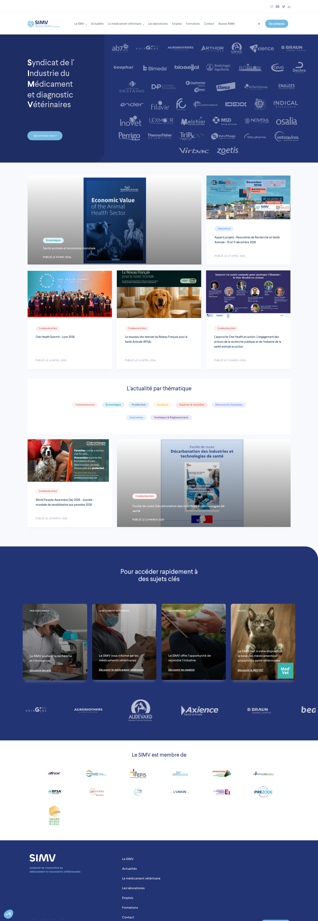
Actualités (97, 23)
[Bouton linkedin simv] (289, 7)
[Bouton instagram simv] (272, 7)
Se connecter (276, 23)
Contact (209, 23)
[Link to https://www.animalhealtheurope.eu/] (96, 775)
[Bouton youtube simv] (277, 7)
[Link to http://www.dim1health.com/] (96, 793)
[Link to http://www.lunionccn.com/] (180, 793)
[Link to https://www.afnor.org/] (54, 775)
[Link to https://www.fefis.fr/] (138, 775)
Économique (53, 240)
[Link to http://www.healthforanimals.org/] (180, 775)
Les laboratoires (158, 23)
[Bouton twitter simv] (283, 7)
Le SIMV (79, 23)
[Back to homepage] (44, 22)
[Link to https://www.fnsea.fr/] (54, 817)
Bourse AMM (226, 23)
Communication (48, 328)
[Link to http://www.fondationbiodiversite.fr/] (138, 793)
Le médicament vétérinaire (124, 23)
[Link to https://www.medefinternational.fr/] (222, 793)
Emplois (177, 23)
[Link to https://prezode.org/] (263, 793)
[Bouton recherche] (259, 23)
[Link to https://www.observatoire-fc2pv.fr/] (222, 775)
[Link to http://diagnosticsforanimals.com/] (263, 775)
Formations (193, 23)
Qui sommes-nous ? (44, 135)
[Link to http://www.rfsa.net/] (54, 793)
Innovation (224, 228)
